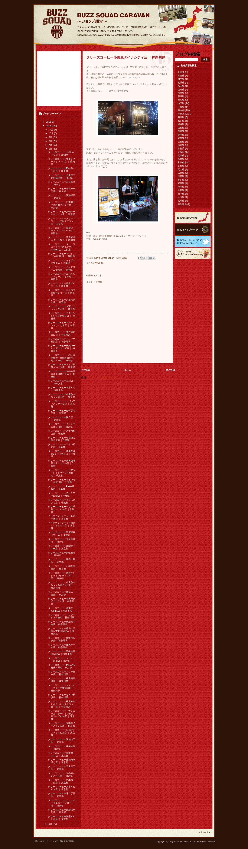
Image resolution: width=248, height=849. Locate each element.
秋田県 (181, 86)
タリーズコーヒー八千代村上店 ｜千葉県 (61, 432)
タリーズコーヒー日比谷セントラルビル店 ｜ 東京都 (61, 733)
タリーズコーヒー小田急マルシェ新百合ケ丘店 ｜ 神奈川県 (61, 585)
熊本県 (181, 193)
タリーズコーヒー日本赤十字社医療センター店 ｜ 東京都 (61, 205)
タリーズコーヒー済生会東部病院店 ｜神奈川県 (61, 652)
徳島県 (181, 176)
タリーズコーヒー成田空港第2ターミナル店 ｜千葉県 (61, 454)
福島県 (181, 93)
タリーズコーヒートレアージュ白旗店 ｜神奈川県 (61, 616)
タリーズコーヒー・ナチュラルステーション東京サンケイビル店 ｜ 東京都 (61, 715)
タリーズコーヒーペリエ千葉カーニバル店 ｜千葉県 (61, 509)
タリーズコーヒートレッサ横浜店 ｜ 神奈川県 (61, 340)
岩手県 (181, 79)
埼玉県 (181, 103)
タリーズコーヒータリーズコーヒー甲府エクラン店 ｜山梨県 (61, 221)
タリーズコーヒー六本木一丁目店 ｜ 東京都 (61, 781)
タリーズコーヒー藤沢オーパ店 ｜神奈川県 (61, 646)
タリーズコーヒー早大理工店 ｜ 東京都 (61, 767)
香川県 (181, 180)
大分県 (181, 197)
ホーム (127, 370)
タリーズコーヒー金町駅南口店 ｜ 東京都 (61, 412)
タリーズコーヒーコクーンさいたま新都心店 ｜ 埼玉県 (61, 316)
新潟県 (181, 117)
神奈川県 (98, 263)
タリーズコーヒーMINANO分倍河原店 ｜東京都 (61, 666)
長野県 (181, 131)
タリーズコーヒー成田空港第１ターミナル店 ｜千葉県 (61, 463)
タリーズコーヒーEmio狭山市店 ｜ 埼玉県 (60, 169)
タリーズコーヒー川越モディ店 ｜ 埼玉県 (61, 301)
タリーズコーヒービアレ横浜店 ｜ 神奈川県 (61, 696)
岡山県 (181, 169)
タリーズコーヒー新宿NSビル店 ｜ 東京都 (61, 817)
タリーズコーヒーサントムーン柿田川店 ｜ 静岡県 (61, 255)
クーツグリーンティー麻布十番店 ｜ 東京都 (61, 517)
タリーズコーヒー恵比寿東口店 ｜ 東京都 (61, 190)
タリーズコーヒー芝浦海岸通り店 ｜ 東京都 (61, 761)
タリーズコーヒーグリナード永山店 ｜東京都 (61, 659)
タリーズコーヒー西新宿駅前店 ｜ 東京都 (61, 811)
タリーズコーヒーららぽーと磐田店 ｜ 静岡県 (61, 261)
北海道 (181, 72)
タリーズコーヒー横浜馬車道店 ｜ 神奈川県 (61, 679)
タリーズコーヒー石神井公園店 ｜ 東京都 (61, 567)
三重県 (181, 141)
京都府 (181, 148)
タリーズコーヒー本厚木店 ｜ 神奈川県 (61, 389)
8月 (51, 141)
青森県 (181, 75)
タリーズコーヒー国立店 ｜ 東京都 (60, 418)
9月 (51, 137)
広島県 (181, 173)
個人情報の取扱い (67, 841)
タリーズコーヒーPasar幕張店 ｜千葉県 (61, 487)
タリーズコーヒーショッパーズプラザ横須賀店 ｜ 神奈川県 (61, 688)
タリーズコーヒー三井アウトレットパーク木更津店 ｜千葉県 (61, 473)
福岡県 (181, 187)
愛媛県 (181, 183)
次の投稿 (85, 370)
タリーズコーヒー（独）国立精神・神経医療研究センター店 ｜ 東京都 (61, 358)
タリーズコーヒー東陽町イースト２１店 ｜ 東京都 (61, 724)
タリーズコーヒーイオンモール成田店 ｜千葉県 (61, 481)
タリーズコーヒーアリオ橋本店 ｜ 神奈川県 (61, 673)
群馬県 (181, 100)
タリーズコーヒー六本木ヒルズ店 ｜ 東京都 (61, 788)
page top (204, 832)
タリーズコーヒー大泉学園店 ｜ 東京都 (61, 540)
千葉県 (181, 107)
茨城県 (181, 96)
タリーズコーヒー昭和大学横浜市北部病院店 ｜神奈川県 (61, 631)
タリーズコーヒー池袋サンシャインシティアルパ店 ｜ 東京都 (61, 576)
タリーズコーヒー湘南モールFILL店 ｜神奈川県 (61, 609)
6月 (51, 149)
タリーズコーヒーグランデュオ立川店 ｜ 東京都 (61, 425)
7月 (51, 145)
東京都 (181, 110)
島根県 (181, 166)
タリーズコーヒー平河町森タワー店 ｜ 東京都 (61, 533)
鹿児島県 (182, 204)
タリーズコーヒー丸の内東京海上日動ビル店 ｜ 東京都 (61, 374)
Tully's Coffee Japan (104, 258)
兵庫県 (181, 155)
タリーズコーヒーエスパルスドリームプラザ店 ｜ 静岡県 (61, 276)
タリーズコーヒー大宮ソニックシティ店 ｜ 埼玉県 (61, 307)
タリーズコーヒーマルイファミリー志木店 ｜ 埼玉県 (61, 325)
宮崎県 (181, 200)
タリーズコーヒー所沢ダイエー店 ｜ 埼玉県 (61, 284)
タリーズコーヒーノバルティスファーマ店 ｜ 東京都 (61, 404)
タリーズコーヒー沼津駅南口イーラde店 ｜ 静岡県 (61, 238)
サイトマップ (52, 841)
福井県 (181, 124)
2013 (49, 122)
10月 (51, 133)
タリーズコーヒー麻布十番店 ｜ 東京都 (61, 560)
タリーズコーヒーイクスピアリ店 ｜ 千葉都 (61, 501)
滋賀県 (181, 145)
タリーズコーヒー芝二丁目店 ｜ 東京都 (61, 794)
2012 (49, 125)
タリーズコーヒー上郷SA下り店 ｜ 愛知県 (61, 153)
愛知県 (181, 138)
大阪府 (181, 152)
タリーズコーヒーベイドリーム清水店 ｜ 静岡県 (61, 268)
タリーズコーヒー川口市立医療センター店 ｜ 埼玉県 (61, 293)
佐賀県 (181, 190)
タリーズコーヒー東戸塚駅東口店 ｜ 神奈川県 (61, 333)
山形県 (181, 89)
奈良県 (181, 159)
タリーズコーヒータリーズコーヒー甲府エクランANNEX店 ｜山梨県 (61, 247)
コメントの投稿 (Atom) (102, 377)
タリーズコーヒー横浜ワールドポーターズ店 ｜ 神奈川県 (61, 348)
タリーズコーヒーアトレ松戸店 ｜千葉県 (61, 445)
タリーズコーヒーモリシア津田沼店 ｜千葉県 (61, 494)
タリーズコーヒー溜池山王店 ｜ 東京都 (61, 740)
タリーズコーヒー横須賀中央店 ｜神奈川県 (61, 623)
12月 (51, 129)
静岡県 (181, 134)
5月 (51, 824)
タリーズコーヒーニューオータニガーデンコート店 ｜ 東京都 (61, 803)
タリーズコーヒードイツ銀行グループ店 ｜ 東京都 (61, 365)
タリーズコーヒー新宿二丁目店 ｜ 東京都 (61, 593)
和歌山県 (182, 162)
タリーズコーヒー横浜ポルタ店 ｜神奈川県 (61, 639)
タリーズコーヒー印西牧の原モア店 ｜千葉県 (61, 439)
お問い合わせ (39, 841)
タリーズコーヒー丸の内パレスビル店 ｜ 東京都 (61, 774)
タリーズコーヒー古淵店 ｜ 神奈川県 (60, 382)
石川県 (181, 120)
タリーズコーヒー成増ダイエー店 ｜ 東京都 (61, 547)
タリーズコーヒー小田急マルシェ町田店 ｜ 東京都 (61, 395)
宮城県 (181, 82)
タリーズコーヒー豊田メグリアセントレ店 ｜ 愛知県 (61, 162)
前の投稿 (170, 370)
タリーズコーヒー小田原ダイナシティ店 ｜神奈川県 (61, 601)
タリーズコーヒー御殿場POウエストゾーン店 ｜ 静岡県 (61, 231)
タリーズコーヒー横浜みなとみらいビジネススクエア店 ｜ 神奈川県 (61, 704)
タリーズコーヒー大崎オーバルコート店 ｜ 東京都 (61, 213)
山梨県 (181, 127)
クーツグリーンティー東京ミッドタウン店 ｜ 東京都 (61, 526)
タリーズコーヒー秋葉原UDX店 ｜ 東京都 (60, 754)
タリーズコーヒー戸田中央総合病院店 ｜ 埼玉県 (61, 176)
